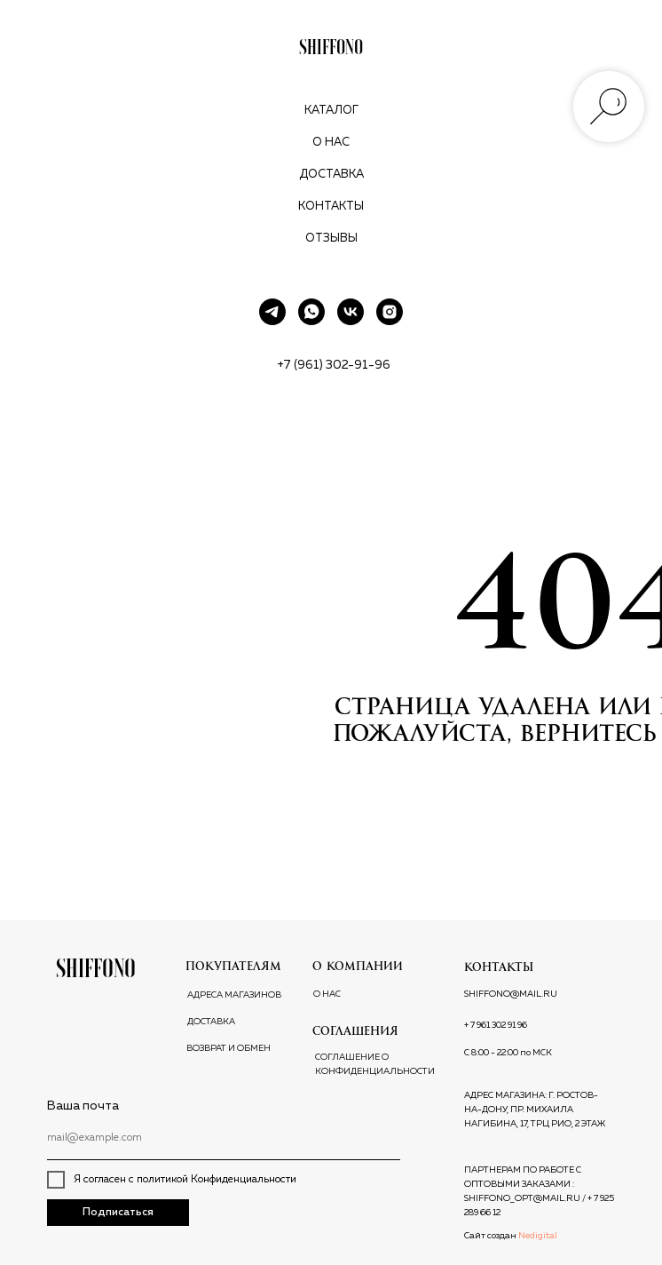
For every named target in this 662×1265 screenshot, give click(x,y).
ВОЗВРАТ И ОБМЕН (228, 1048)
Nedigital (537, 1235)
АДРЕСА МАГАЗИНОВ (234, 995)
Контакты (331, 206)
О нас (331, 142)
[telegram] (272, 311)
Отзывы (331, 238)
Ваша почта (83, 1106)
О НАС (327, 994)
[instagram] (389, 311)
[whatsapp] (311, 311)
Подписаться (118, 1212)
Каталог (331, 110)
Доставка (331, 174)
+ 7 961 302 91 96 (495, 1025)
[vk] (350, 311)
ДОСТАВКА (211, 1021)
